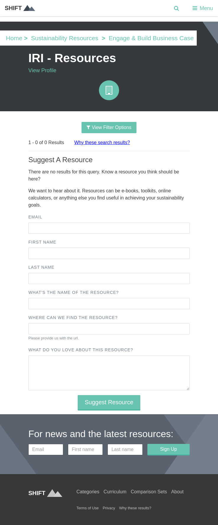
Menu (202, 8)
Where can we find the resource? (73, 317)
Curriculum (115, 491)
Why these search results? (102, 142)
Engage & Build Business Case (151, 38)
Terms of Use (88, 508)
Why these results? (135, 508)
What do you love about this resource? (80, 349)
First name (42, 242)
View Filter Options (109, 127)
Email (35, 217)
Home (14, 38)
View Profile (42, 70)
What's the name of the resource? (73, 292)
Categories (88, 491)
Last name (41, 267)
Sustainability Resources (64, 38)
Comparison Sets (149, 491)
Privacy (109, 508)
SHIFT (20, 8)
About (177, 491)
